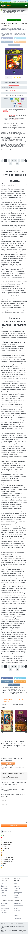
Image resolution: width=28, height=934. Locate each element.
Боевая (15, 883)
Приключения (6, 848)
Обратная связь (18, 918)
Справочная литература (8, 859)
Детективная (17, 886)
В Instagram (6, 41)
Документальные (7, 844)
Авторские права (14, 20)
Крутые (2, 892)
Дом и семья (6, 853)
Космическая (17, 888)
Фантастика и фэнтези (8, 836)
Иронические (4, 886)
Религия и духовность (8, 857)
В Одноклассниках (21, 41)
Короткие (3, 905)
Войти (14, 1)
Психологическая (18, 892)
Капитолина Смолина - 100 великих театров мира (21, 733)
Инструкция (15, 119)
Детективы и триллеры (8, 840)
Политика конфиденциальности (19, 916)
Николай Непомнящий (14, 85)
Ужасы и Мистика (18, 894)
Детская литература (7, 851)
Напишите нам (12, 115)
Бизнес (4, 855)
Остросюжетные (5, 908)
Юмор (4, 863)
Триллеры (3, 894)
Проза (4, 846)
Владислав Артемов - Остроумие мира (7, 733)
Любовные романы (7, 838)
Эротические (4, 912)
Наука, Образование (7, 842)
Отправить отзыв (14, 825)
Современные (4, 910)
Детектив (3, 885)
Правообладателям (18, 914)
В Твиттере (19, 38)
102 (17, 163)
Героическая (17, 885)
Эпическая (16, 897)
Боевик (2, 883)
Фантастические (5, 907)
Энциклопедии (12, 90)
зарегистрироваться (17, 776)
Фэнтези (16, 895)
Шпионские (3, 895)
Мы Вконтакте (13, 45)
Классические (4, 890)
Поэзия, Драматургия (7, 868)
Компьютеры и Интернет (8, 866)
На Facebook (6, 38)
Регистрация (23, 1)
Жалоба (5, 111)
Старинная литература (8, 861)
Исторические (4, 888)
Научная (16, 890)
